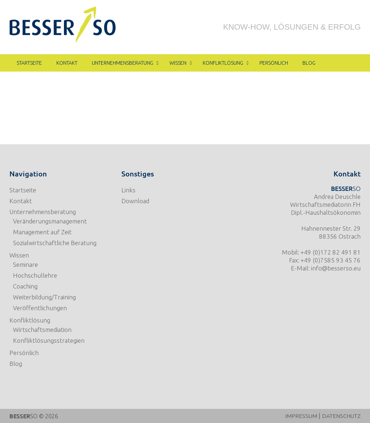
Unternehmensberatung (42, 211)
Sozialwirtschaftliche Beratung (54, 242)
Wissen (19, 255)
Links (128, 190)
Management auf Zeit (42, 231)
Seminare (25, 264)
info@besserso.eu (336, 268)
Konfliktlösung (29, 320)
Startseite (22, 190)
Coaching (25, 286)
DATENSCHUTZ (340, 416)
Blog (15, 363)
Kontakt (20, 200)
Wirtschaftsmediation (42, 329)
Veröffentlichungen (40, 307)
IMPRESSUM (299, 416)
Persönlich (24, 352)
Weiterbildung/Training (44, 297)
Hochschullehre (35, 275)
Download (135, 200)
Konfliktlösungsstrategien (49, 340)
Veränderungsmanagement (50, 221)
